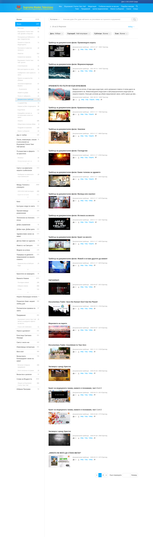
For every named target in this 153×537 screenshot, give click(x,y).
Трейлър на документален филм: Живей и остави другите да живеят (78, 259)
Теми (77, 9)
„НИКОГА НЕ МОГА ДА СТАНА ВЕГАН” (65, 453)
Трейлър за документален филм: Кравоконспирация (71, 108)
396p (82, 49)
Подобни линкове (127, 6)
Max (60, 6)
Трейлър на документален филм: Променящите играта (72, 43)
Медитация (92, 6)
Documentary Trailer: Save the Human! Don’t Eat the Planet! (73, 302)
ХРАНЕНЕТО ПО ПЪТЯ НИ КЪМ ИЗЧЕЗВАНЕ (67, 86)
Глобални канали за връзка (109, 6)
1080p (91, 49)
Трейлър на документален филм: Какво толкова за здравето (74, 172)
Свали (128, 9)
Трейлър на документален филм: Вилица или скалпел (72, 194)
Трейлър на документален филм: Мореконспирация (71, 64)
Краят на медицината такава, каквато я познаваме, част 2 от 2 (75, 388)
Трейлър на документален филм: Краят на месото (70, 237)
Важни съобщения (117, 9)
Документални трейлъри (81, 47)
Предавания (85, 9)
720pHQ (91, 99)
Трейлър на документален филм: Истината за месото (71, 216)
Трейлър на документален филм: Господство (68, 151)
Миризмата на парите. (58, 323)
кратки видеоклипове (100, 9)
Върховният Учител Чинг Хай (75, 6)
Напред (134, 475)
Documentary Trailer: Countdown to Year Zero (67, 345)
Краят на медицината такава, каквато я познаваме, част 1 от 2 (75, 410)
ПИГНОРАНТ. (54, 280)
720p (86, 49)
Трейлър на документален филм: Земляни (67, 129)
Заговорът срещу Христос (60, 367)
